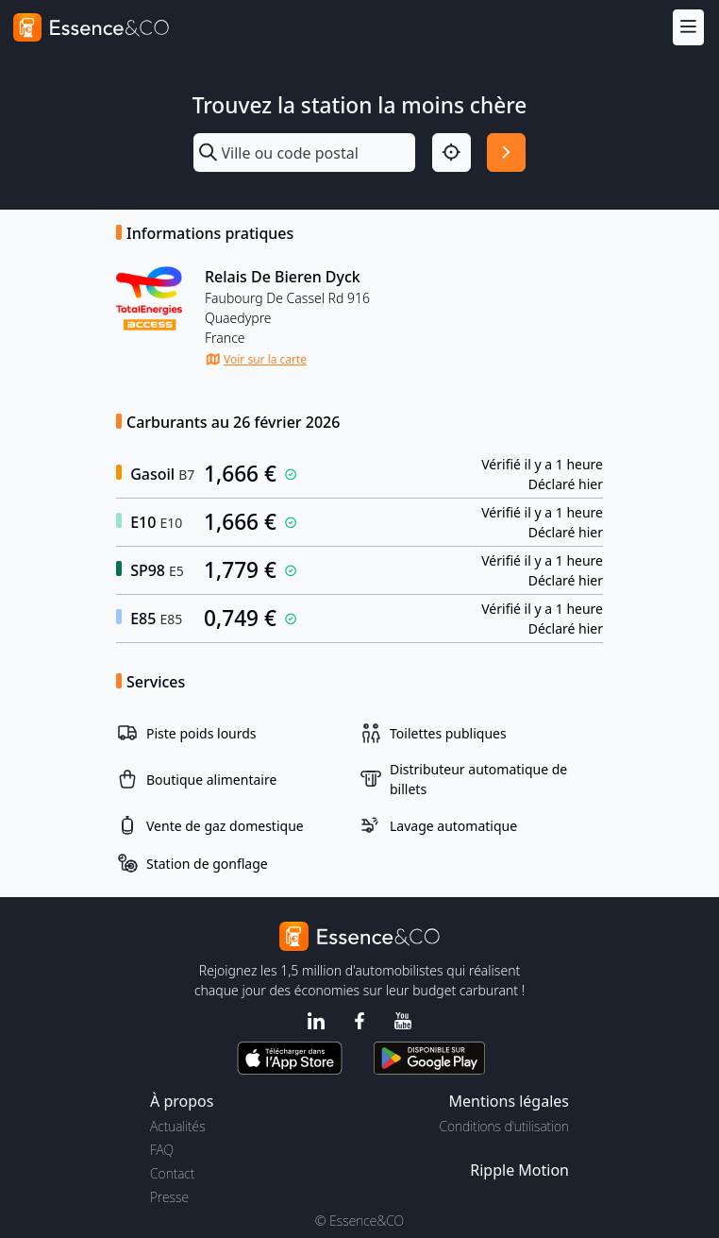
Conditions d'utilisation (504, 1126)
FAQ (162, 1150)
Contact (172, 1173)
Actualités (178, 1126)
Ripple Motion (519, 1170)
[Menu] (688, 26)
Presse (169, 1197)
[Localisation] (451, 152)
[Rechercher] (506, 152)
